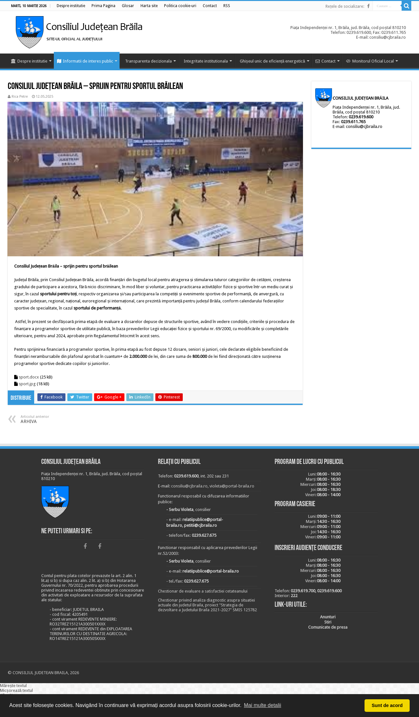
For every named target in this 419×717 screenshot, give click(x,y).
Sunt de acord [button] (387, 705)
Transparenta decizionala (148, 61)
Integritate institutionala (206, 61)
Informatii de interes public (85, 61)
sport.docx (29, 377)
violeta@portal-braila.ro (232, 486)
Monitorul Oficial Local (370, 61)
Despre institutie (29, 61)
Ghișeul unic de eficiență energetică (272, 61)
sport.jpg (27, 383)
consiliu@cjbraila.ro (364, 126)
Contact (326, 61)
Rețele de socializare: (345, 6)
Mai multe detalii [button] (262, 705)
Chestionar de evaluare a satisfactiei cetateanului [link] (203, 591)
